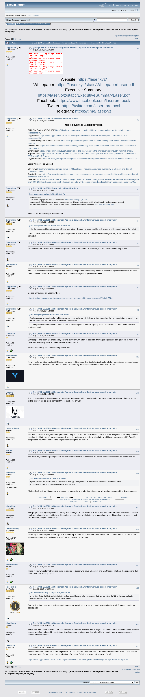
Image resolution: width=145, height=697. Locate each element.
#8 (138, 310)
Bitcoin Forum (11, 29)
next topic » (134, 36)
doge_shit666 (12, 428)
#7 (138, 288)
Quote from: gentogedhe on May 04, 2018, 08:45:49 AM (49, 315)
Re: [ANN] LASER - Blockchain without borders (55, 119)
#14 (137, 474)
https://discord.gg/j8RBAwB (105, 204)
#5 (138, 243)
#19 (137, 624)
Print (136, 39)
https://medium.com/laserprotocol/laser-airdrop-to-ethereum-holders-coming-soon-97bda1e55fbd (70, 298)
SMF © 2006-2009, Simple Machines (82, 692)
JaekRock (10, 333)
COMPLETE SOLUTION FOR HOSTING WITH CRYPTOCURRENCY (84, 499)
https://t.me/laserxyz (93, 111)
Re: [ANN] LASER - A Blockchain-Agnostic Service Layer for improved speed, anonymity (75, 220)
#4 (138, 221)
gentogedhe (11, 264)
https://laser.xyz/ (92, 79)
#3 (138, 189)
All (21, 39)
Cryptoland (11, 47)
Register (39, 23)
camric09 (10, 473)
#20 (137, 646)
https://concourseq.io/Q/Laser (76, 200)
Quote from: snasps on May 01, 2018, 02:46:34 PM (47, 194)
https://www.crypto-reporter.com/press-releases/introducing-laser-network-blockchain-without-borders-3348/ (90, 159)
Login (32, 23)
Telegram (73, 501)
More (47, 23)
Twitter (85, 501)
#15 (137, 507)
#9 (138, 335)
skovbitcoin (11, 356)
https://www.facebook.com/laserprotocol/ (93, 100)
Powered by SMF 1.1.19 (58, 692)
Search (25, 23)
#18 (137, 588)
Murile (9, 450)
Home (11, 23)
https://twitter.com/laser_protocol (91, 105)
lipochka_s (11, 587)
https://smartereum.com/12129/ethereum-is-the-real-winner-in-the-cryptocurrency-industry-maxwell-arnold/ (86, 151)
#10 (137, 357)
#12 (137, 429)
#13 (137, 452)
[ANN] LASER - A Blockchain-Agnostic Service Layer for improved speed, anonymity (73, 47)
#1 (138, 49)
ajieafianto (11, 623)
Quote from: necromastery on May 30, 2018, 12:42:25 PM (49, 593)
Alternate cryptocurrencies (30, 29)
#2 (138, 120)
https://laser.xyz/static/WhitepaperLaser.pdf (95, 84)
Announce (125, 497)
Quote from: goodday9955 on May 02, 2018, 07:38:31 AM (49, 226)
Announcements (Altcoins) (55, 29)
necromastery (12, 528)
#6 (138, 266)
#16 (137, 529)
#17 (137, 566)
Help (18, 23)
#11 (137, 393)
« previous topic (122, 36)
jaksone (9, 392)
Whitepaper (43, 497)
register (36, 15)
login (29, 15)
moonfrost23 (12, 565)
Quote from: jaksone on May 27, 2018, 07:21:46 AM (47, 478)
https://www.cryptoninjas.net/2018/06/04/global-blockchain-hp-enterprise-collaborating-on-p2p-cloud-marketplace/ (78, 659)
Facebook (97, 501)
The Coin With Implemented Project (98, 497)
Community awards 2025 (21, 20)
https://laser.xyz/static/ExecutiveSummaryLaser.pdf (84, 95)
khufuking (10, 506)
